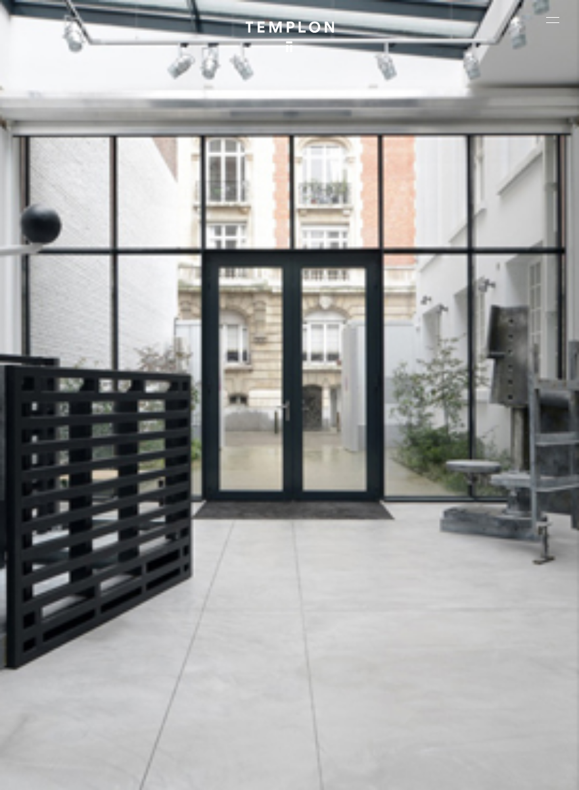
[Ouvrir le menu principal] (552, 19)
